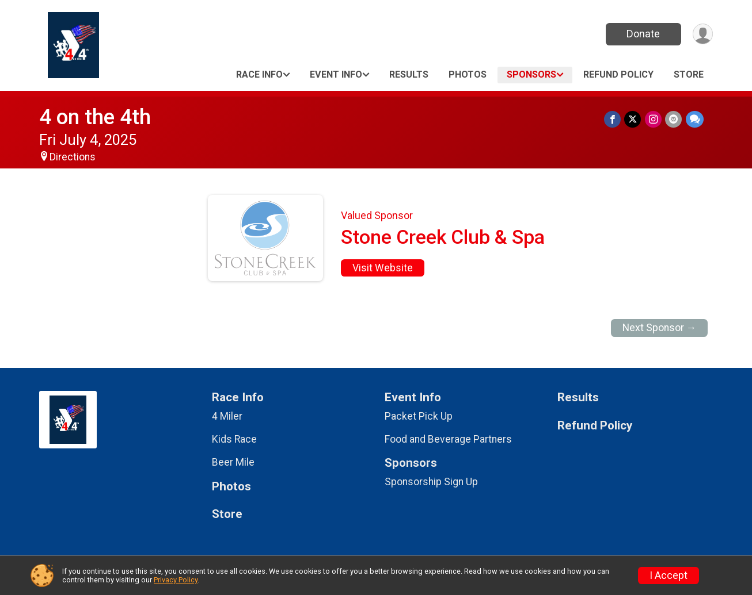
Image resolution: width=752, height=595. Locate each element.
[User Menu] (702, 34)
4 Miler (227, 416)
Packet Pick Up (419, 416)
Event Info (336, 74)
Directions (73, 157)
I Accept (669, 575)
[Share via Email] (674, 119)
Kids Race (234, 439)
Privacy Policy (176, 579)
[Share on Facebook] (613, 119)
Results (408, 74)
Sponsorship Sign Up (431, 481)
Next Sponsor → (659, 327)
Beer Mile (233, 462)
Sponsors (531, 74)
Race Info (259, 74)
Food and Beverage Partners (448, 439)
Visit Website (382, 268)
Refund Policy (618, 74)
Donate (642, 34)
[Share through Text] (695, 119)
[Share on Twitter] (633, 119)
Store (689, 74)
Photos (468, 74)
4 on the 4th (95, 117)
